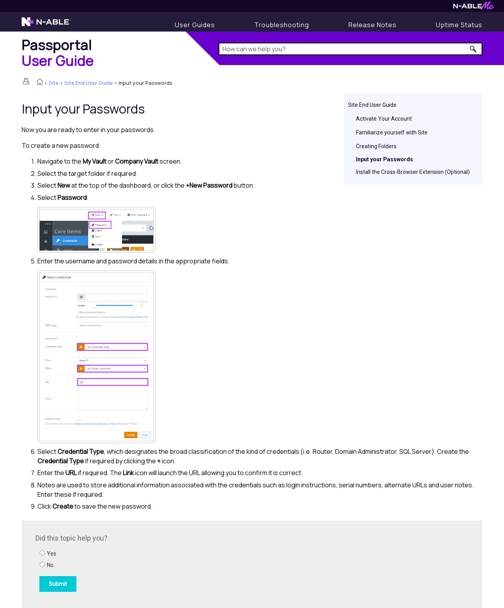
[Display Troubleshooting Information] (281, 25)
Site (53, 82)
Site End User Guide (88, 82)
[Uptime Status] (459, 25)
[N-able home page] (46, 25)
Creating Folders (376, 146)
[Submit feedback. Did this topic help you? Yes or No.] (142, 563)
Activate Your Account (384, 119)
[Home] (58, 52)
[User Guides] (195, 25)
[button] (473, 49)
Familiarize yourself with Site (392, 132)
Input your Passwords (384, 159)
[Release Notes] (372, 25)
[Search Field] (351, 49)
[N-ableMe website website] (473, 7)
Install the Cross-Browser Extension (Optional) (413, 172)
